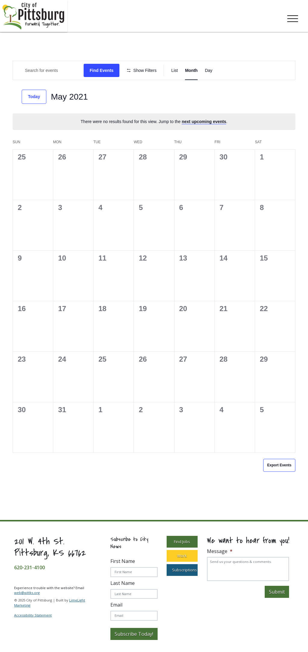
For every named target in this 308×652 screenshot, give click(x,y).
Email (116, 604)
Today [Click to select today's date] (34, 96)
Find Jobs (182, 541)
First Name (122, 561)
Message (220, 551)
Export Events (279, 465)
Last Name (122, 583)
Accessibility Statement (33, 615)
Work (182, 555)
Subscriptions (184, 570)
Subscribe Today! (134, 634)
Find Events (101, 70)
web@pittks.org (27, 592)
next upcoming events (204, 121)
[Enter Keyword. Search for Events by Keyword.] (48, 70)
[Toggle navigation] (293, 17)
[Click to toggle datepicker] (69, 97)
